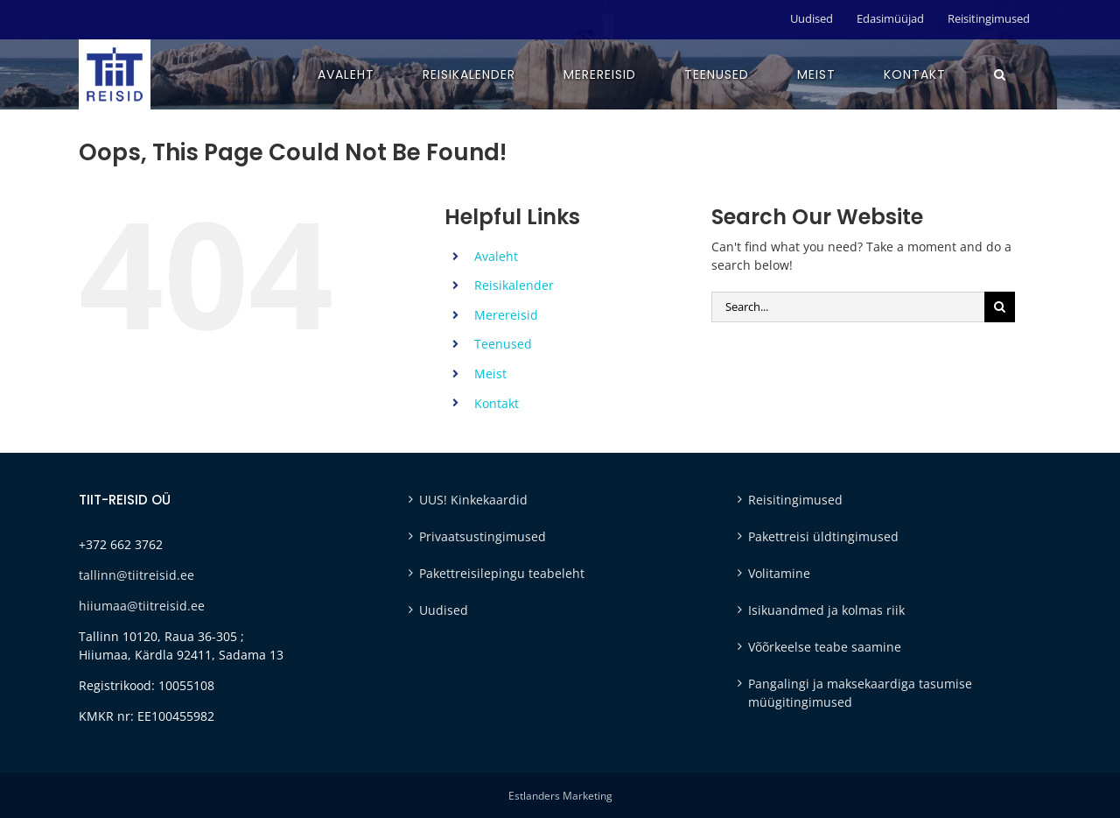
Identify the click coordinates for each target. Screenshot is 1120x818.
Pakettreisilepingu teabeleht (501, 573)
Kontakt (496, 403)
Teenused (503, 343)
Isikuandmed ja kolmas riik (826, 610)
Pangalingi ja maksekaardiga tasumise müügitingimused (860, 692)
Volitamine (779, 573)
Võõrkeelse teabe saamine (824, 646)
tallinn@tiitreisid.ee (136, 575)
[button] (1000, 74)
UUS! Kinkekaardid (473, 499)
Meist (490, 373)
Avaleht (496, 256)
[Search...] (847, 307)
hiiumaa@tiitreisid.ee (142, 605)
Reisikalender (514, 285)
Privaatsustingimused (482, 536)
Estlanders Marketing (560, 795)
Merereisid (506, 315)
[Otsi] (999, 307)
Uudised (443, 610)
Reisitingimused (795, 499)
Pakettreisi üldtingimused (823, 536)
